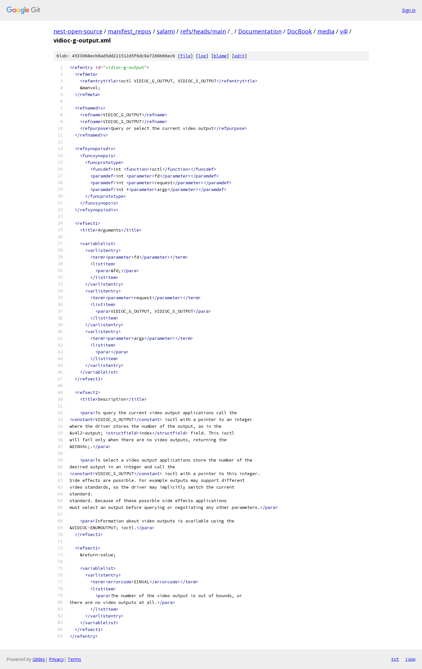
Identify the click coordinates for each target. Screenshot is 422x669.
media (325, 31)
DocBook (299, 31)
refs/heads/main (203, 31)
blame (220, 56)
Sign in (409, 10)
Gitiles (39, 659)
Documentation (260, 31)
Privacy (56, 659)
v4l (344, 31)
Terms (74, 659)
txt (395, 659)
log (202, 56)
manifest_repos (129, 31)
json (410, 659)
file (185, 56)
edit (239, 56)
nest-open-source (77, 31)
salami (166, 31)
